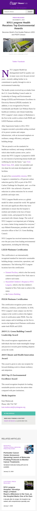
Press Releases (18, 17)
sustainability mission (19, 176)
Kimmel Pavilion (12, 272)
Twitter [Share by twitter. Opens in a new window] (14, 61)
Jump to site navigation (18, 8)
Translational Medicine (12, 447)
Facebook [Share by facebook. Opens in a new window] (21, 61)
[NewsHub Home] (23, 3)
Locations (7, 481)
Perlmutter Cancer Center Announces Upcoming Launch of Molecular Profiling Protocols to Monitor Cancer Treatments (17, 457)
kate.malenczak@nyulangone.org (13, 407)
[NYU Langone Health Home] (13, 3)
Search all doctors (9, 421)
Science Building (14, 294)
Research (7, 445)
